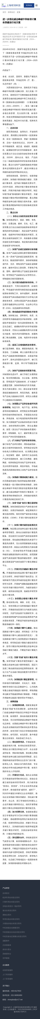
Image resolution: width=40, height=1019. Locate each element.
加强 (8, 661)
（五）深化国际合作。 (16, 837)
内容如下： (7, 70)
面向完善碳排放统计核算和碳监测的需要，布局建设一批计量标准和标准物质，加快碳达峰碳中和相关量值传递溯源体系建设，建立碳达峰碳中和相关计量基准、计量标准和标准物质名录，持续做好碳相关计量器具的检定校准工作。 (20, 488)
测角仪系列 (7, 915)
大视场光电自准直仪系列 (12, 923)
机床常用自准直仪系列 (11, 897)
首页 (4, 12)
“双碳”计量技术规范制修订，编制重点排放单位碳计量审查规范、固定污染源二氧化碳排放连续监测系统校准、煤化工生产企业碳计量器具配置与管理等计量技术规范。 (20, 668)
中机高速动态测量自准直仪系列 (14, 936)
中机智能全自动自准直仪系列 (14, 932)
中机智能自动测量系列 (11, 928)
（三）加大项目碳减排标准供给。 (21, 282)
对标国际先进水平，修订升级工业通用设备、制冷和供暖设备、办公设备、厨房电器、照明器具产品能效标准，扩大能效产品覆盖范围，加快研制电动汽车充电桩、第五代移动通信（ (20, 381)
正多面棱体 (7, 945)
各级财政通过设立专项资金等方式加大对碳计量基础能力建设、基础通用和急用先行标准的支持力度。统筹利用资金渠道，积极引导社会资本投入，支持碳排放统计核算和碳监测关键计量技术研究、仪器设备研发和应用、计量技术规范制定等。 (20, 823)
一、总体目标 (12, 128)
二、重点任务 (12, 212)
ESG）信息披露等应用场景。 (19, 308)
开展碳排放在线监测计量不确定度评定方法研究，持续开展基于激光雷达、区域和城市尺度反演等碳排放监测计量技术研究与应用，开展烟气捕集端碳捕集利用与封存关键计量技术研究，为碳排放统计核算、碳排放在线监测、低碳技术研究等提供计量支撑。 (20, 584)
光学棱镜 (6, 958)
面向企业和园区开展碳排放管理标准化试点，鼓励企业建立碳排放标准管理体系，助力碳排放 (20, 778)
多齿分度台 (7, 949)
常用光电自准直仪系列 (11, 919)
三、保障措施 (12, 701)
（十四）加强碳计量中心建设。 (20, 628)
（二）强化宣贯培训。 (16, 742)
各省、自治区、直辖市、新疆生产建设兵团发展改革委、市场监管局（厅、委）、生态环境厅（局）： (20, 80)
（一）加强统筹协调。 (16, 705)
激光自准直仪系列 (9, 910)
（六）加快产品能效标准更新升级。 (21, 371)
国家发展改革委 (14, 53)
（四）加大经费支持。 (16, 812)
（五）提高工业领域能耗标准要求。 (21, 345)
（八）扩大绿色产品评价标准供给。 (21, 440)
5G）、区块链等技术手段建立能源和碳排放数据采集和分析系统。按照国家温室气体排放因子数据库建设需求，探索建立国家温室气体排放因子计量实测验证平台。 (20, 558)
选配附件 (6, 941)
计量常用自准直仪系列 (11, 902)
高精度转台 (7, 954)
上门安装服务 (8, 979)
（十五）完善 (12, 657)
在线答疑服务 (8, 970)
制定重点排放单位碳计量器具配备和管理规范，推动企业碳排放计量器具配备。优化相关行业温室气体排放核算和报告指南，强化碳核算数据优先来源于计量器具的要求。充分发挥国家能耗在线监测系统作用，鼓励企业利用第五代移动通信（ (20, 540)
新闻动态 (11, 12)
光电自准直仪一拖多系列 (12, 906)
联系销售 (29, 5)
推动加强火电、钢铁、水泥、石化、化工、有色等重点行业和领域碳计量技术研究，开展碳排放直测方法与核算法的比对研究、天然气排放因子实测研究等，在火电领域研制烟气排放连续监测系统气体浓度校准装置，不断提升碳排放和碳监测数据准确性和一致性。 (20, 613)
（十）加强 (11, 503)
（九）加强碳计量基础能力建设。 (21, 477)
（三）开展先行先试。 (16, 775)
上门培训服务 (8, 974)
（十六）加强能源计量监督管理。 (21, 679)
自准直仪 (6, 893)
